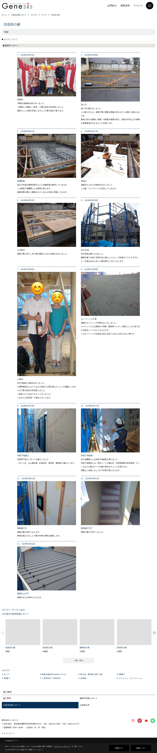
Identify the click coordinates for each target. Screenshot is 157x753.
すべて (6, 674)
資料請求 (125, 5)
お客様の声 (85, 705)
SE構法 (83, 678)
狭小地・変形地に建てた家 (91, 674)
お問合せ (112, 5)
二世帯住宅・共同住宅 (51, 678)
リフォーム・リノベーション (131, 678)
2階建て (122, 674)
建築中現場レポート (88, 698)
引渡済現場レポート (12, 705)
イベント (138, 5)
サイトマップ (9, 733)
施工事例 (7, 698)
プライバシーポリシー (62, 746)
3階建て (7, 678)
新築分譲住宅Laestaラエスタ (54, 674)
